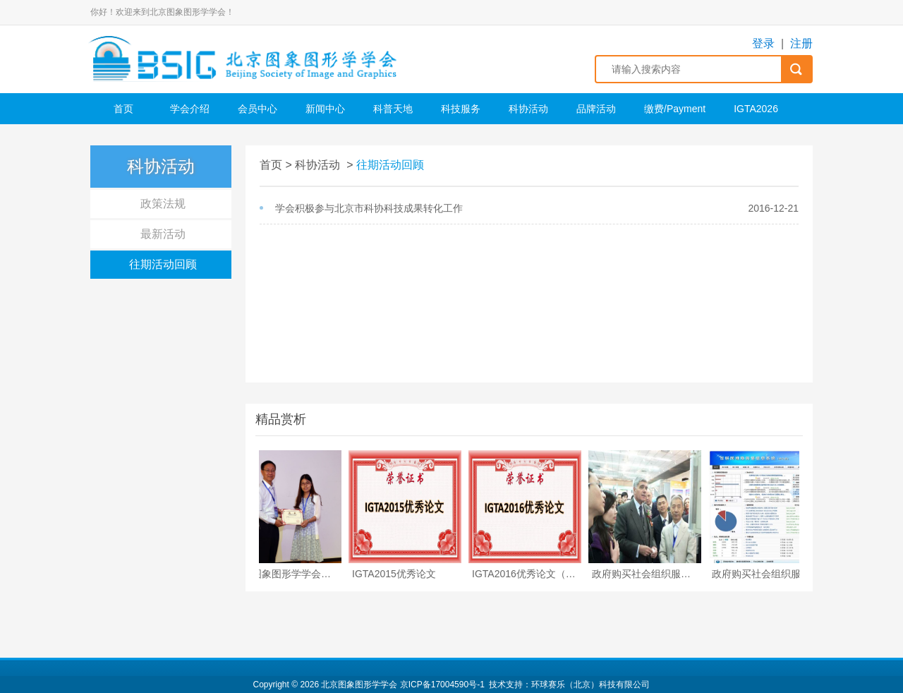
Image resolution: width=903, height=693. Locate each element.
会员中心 (257, 108)
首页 (123, 108)
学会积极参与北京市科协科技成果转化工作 (369, 208)
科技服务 (460, 108)
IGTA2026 (756, 108)
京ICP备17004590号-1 (442, 684)
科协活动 (528, 108)
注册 (801, 43)
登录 (763, 43)
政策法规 (163, 204)
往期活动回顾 (163, 264)
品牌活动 (596, 108)
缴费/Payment (674, 108)
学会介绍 (190, 108)
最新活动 (163, 234)
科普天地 (393, 108)
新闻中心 (325, 108)
